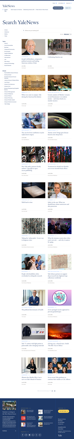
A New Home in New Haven (42, 9)
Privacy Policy (60, 428)
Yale (60, 436)
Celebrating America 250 (28, 9)
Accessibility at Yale (62, 427)
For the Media (61, 422)
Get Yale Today (63, 411)
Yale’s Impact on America (16, 9)
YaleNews (9, 6)
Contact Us (60, 424)
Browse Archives (62, 419)
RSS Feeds (60, 420)
